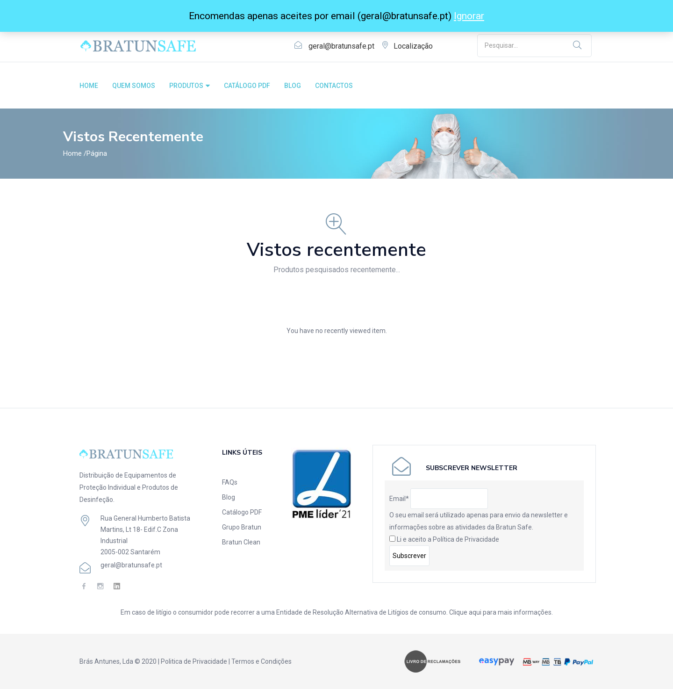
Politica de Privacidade (194, 661)
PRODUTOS (189, 85)
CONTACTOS (334, 85)
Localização (413, 46)
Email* (399, 498)
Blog (228, 497)
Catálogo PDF (242, 512)
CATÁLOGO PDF (247, 85)
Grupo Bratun (241, 527)
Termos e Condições (261, 661)
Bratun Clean (241, 542)
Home (72, 153)
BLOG (292, 85)
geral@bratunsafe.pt (341, 46)
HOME (88, 85)
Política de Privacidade (466, 539)
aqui (475, 612)
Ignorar (469, 16)
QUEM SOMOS (133, 85)
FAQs (229, 482)
